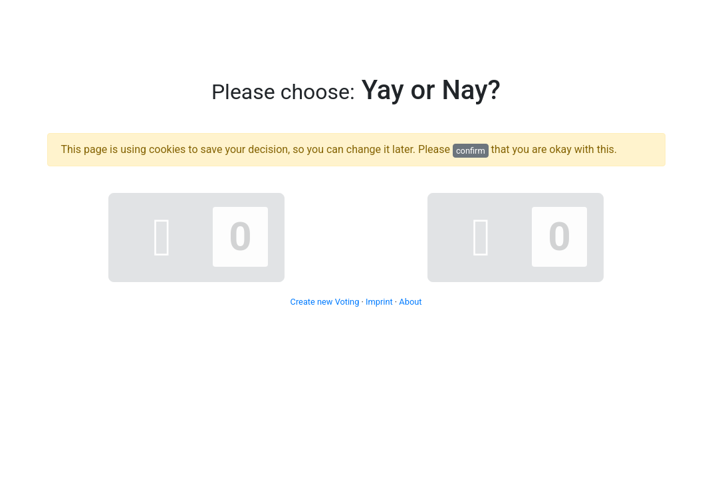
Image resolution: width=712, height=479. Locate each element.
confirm (470, 151)
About (410, 302)
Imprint (379, 302)
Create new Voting (325, 302)
